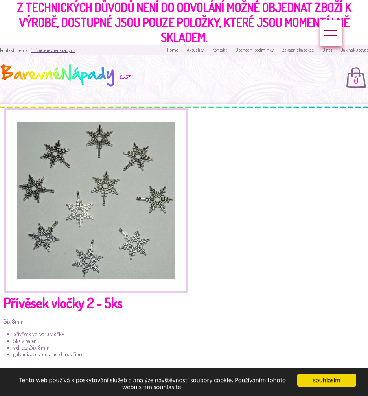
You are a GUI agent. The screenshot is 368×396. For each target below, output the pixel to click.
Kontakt (219, 50)
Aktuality (195, 50)
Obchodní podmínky (255, 50)
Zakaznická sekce (298, 50)
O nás (327, 50)
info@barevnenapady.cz (53, 50)
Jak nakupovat (354, 50)
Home (172, 50)
